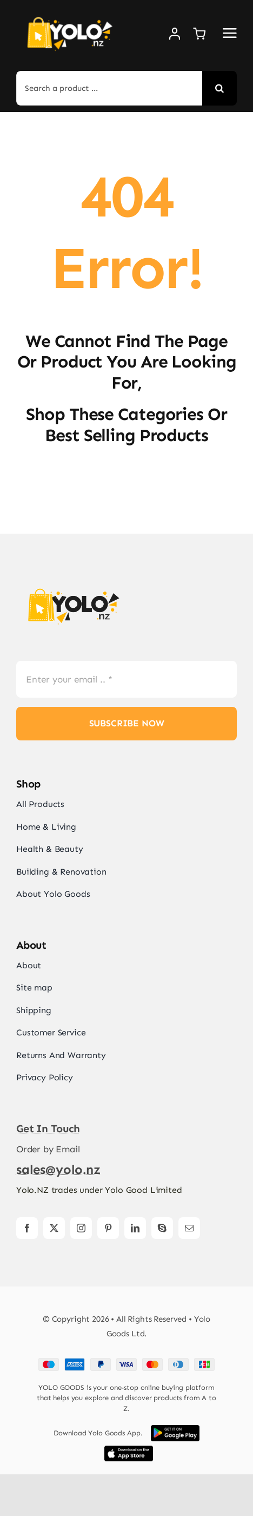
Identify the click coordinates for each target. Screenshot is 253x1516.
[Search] (219, 88)
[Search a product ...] (109, 88)
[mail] (189, 1228)
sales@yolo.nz (58, 1169)
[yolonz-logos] (73, 581)
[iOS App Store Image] (128, 1450)
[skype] (162, 1228)
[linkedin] (135, 1228)
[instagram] (81, 1228)
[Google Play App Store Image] (175, 1429)
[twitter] (54, 1228)
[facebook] (27, 1228)
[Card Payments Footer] (126, 1362)
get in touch (48, 1128)
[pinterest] (108, 1228)
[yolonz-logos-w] (69, 10)
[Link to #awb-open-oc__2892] (230, 33)
